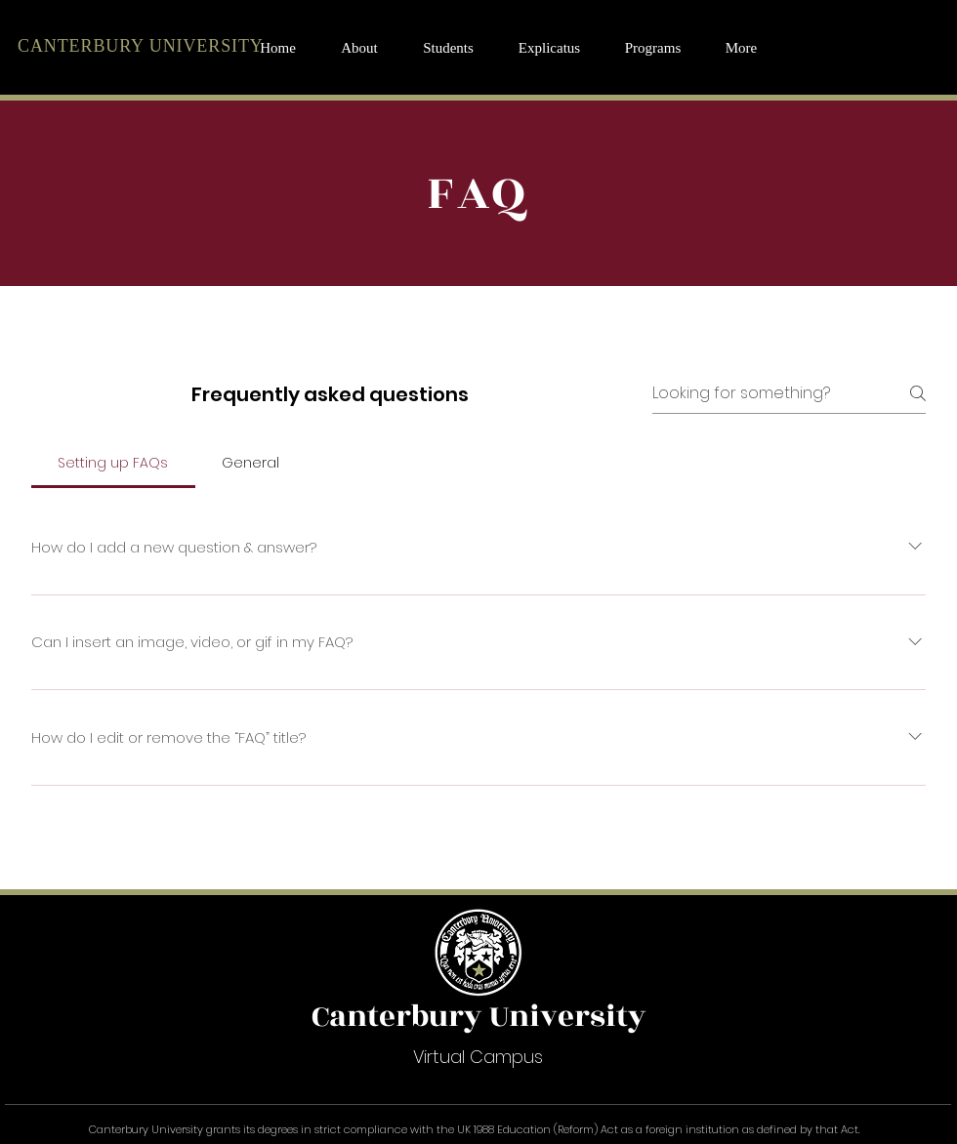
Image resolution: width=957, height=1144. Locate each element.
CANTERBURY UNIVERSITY (141, 46)
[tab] (113, 462)
